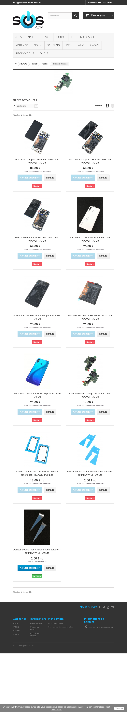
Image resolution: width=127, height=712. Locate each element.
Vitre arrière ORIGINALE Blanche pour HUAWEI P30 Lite (90, 239)
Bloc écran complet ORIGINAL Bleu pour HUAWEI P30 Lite (37, 239)
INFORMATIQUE (24, 53)
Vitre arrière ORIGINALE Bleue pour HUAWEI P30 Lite (37, 395)
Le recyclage (35, 678)
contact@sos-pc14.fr (104, 642)
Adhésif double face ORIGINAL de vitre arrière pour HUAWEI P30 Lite (37, 473)
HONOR (60, 37)
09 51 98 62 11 (99, 637)
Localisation (35, 639)
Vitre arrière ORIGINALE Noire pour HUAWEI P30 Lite (37, 317)
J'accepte (119, 708)
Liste (112, 106)
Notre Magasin (36, 623)
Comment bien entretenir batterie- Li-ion (36, 645)
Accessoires (18, 675)
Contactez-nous (94, 2)
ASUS (18, 37)
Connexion (108, 2)
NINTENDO (21, 45)
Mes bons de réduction (58, 642)
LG (72, 37)
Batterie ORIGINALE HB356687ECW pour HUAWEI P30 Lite (90, 317)
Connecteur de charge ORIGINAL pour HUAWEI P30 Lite (90, 395)
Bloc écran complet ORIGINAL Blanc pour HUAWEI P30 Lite (37, 161)
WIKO (81, 45)
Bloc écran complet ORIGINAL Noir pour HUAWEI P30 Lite (90, 161)
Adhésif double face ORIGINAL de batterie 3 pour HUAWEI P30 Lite (37, 551)
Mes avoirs (52, 631)
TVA (32, 674)
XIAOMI (94, 45)
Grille (107, 106)
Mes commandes (55, 623)
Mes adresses (54, 634)
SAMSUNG (53, 45)
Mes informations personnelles (61, 638)
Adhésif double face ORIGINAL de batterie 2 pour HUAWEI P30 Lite (90, 473)
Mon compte (56, 618)
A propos (34, 652)
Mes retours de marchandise (60, 627)
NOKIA (38, 45)
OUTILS (44, 53)
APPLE (31, 37)
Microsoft (87, 37)
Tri (14, 106)
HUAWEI (45, 37)
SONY (68, 45)
